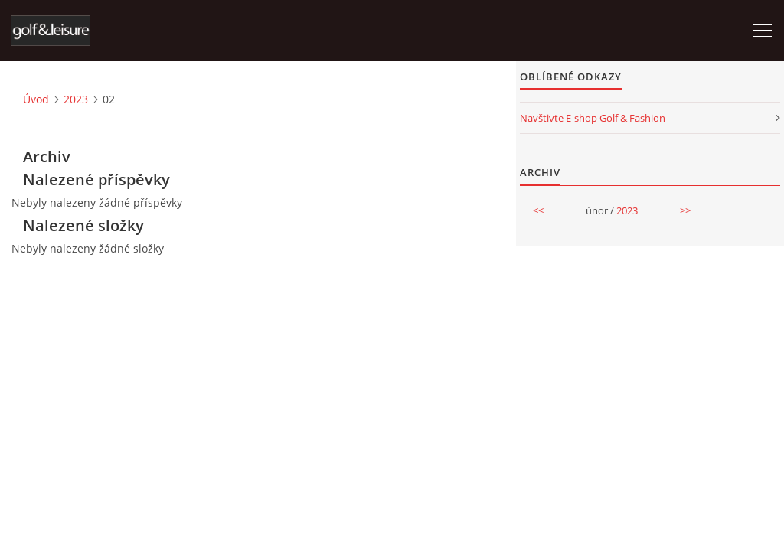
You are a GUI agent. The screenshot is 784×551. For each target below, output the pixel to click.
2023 (76, 99)
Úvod (36, 99)
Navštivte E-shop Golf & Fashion (592, 118)
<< (538, 210)
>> (685, 210)
